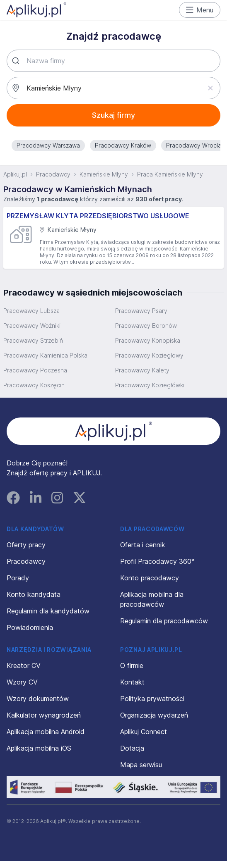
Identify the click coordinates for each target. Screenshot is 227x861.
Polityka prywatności (152, 698)
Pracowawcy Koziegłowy (149, 355)
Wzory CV (22, 682)
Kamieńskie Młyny (104, 174)
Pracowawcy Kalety (142, 370)
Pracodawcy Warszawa (48, 145)
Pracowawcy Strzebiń (33, 340)
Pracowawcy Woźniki (31, 325)
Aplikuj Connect (143, 731)
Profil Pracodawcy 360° (157, 561)
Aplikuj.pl (15, 174)
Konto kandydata (33, 594)
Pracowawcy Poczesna (35, 370)
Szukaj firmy (113, 115)
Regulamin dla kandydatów (48, 611)
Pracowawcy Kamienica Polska (45, 355)
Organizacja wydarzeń (154, 715)
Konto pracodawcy (149, 578)
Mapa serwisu (141, 765)
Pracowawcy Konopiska (147, 340)
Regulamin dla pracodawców (164, 621)
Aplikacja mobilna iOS (39, 748)
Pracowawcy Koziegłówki (149, 385)
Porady (18, 578)
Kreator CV (24, 665)
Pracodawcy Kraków (123, 145)
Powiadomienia (30, 627)
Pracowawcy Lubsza (31, 310)
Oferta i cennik (142, 545)
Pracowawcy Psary (141, 310)
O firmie (131, 665)
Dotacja (132, 748)
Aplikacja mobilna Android (46, 731)
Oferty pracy (26, 545)
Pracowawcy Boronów (146, 325)
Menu (200, 10)
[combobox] (113, 61)
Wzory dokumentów (38, 698)
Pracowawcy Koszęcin (34, 385)
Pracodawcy (53, 174)
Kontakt (132, 682)
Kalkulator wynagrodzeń (44, 715)
